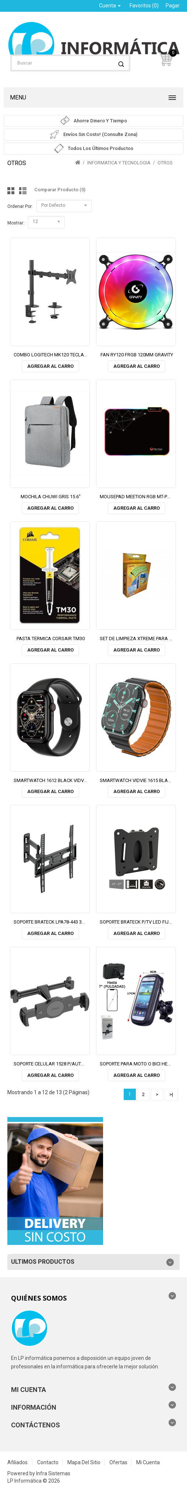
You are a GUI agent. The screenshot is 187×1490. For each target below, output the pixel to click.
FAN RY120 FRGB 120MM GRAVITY (136, 354)
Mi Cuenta (148, 1462)
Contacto (48, 1462)
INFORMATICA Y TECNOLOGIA (119, 162)
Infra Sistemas (53, 1473)
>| (171, 1094)
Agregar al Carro (50, 366)
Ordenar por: (20, 206)
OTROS (165, 162)
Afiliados (17, 1462)
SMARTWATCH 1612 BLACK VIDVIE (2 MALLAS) (64, 780)
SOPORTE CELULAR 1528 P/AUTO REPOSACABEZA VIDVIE (75, 1064)
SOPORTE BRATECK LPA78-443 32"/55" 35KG (60, 922)
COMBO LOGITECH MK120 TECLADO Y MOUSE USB (68, 354)
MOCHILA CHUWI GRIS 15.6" (51, 496)
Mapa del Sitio (83, 1462)
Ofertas (118, 1462)
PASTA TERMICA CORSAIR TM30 (51, 638)
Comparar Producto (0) (59, 189)
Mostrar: (15, 223)
